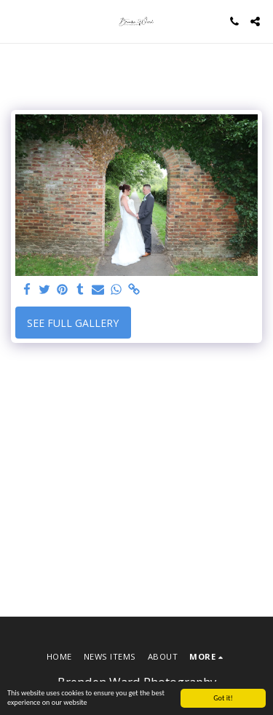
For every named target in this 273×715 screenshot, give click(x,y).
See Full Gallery (73, 323)
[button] (16, 21)
